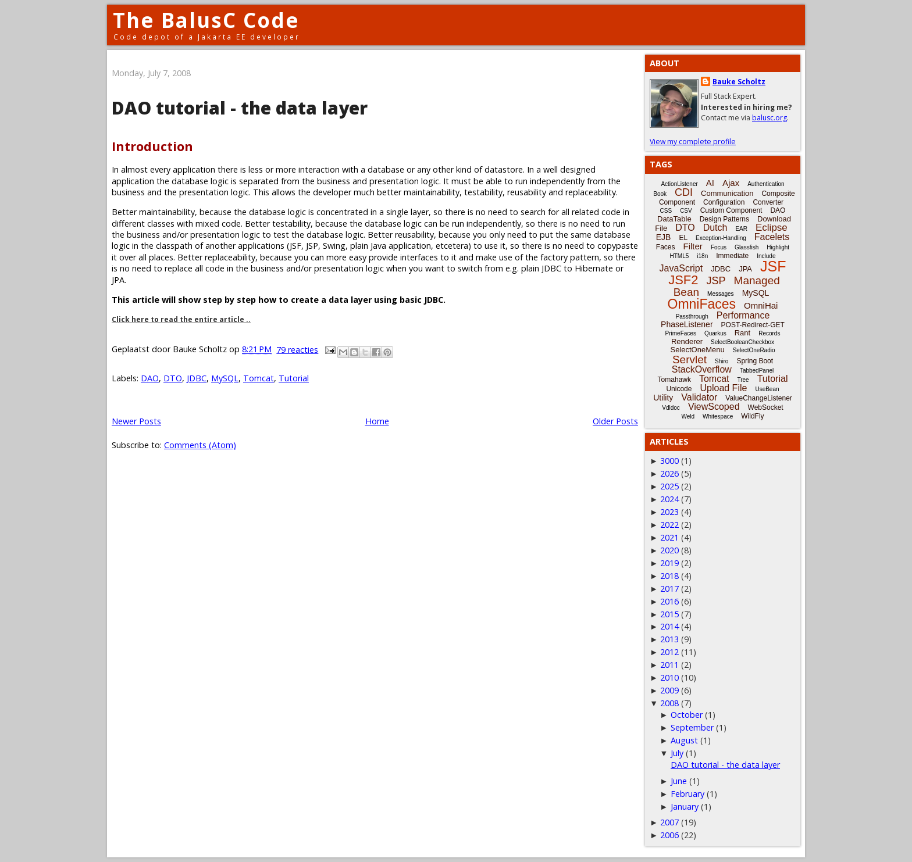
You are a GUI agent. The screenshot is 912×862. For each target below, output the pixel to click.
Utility (663, 397)
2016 (669, 601)
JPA (745, 268)
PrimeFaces (680, 333)
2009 (669, 690)
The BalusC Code (206, 20)
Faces (665, 247)
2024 (669, 499)
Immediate (732, 256)
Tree (743, 380)
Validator (699, 397)
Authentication (765, 184)
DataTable (674, 218)
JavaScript (681, 268)
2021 (669, 537)
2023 (669, 511)
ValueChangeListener (758, 398)
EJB (663, 237)
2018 (669, 575)
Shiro (721, 361)
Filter (693, 246)
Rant (742, 332)
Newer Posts (136, 421)
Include (766, 256)
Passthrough (692, 316)
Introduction (152, 146)
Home (377, 421)
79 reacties (297, 349)
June (679, 780)
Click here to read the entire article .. (181, 319)
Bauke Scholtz (738, 82)
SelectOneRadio (754, 350)
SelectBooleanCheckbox (742, 342)
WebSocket (765, 407)
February (687, 793)
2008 (669, 703)
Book (660, 194)
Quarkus (715, 333)
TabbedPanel (757, 370)
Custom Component (731, 210)
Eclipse (772, 227)
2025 (669, 486)
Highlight (778, 247)
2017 (669, 588)
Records (769, 333)
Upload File (723, 388)
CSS (666, 211)
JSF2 (683, 280)
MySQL (224, 378)
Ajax (730, 183)
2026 (669, 473)
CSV (686, 211)
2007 (669, 822)
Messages (720, 294)
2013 (669, 639)
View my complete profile (693, 141)
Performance (743, 315)
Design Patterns (724, 219)
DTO (172, 378)
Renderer (687, 341)
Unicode (679, 389)
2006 (669, 834)
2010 (669, 677)
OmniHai (761, 305)
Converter (768, 202)
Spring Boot (754, 361)
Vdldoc (671, 408)
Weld (687, 416)
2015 (669, 614)
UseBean (767, 389)
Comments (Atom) (200, 444)
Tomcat (258, 378)
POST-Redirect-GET (753, 325)
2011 (669, 664)
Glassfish (746, 247)
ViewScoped (714, 407)
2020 (669, 550)
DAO (150, 378)
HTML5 (679, 256)
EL (683, 238)
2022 (669, 524)
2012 (669, 651)
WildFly (752, 416)
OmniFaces (702, 304)
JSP (716, 281)
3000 (669, 460)
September (692, 727)
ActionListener (679, 184)
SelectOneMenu (697, 349)
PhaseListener (687, 324)
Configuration (723, 202)
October (687, 714)
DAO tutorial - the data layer (240, 108)
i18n (702, 256)
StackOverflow (702, 369)
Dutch (715, 228)
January (685, 806)
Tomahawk (674, 379)
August (684, 740)
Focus (718, 247)
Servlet (689, 359)
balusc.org (769, 118)
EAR (741, 229)
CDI (684, 192)
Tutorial (294, 378)
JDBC (196, 378)
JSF (773, 266)
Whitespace (718, 416)
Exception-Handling (721, 238)
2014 (669, 626)
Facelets (771, 237)
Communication (727, 193)
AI (710, 183)
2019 (669, 562)
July (677, 753)
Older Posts (615, 421)
